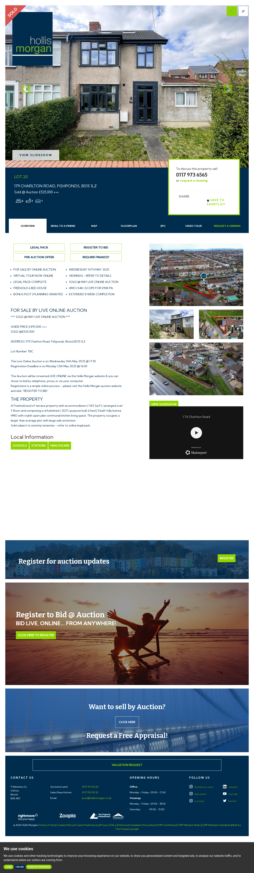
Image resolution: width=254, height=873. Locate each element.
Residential (201, 787)
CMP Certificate (166, 825)
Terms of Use (47, 825)
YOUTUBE (230, 794)
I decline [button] (20, 867)
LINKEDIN (230, 787)
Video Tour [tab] (193, 226)
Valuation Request (127, 765)
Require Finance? (96, 257)
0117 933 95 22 (89, 792)
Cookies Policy (64, 825)
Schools (20, 445)
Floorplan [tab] (129, 226)
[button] (23, 86)
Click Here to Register (36, 635)
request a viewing (194, 180)
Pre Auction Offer (39, 257)
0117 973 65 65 (89, 786)
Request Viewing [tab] (227, 226)
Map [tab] (94, 226)
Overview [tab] (28, 226)
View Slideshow (35, 155)
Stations (38, 445)
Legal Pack (39, 247)
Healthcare (59, 445)
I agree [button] (8, 867)
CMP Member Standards (216, 825)
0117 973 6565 (191, 175)
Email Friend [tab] (63, 226)
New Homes (197, 794)
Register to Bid (96, 247)
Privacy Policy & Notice (113, 825)
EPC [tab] (163, 226)
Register (227, 558)
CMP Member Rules (189, 825)
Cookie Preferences (87, 825)
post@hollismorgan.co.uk (96, 798)
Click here (127, 722)
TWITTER (229, 801)
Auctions (196, 801)
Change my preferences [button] (39, 867)
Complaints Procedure (142, 825)
